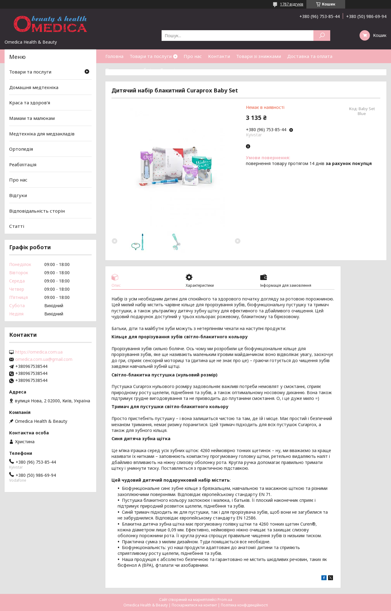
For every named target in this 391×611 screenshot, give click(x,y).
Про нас (193, 56)
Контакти (219, 56)
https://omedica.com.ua (39, 352)
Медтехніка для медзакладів (42, 133)
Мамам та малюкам (32, 118)
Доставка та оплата (309, 56)
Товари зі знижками (258, 56)
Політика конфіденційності (244, 605)
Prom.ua (224, 599)
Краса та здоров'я (29, 102)
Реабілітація (22, 164)
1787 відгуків (291, 4)
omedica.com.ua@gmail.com (43, 359)
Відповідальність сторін (37, 211)
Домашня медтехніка (33, 87)
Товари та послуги (151, 56)
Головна (114, 56)
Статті (167, 70)
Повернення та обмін (129, 70)
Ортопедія (21, 149)
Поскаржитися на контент (194, 605)
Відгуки (18, 195)
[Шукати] (321, 35)
